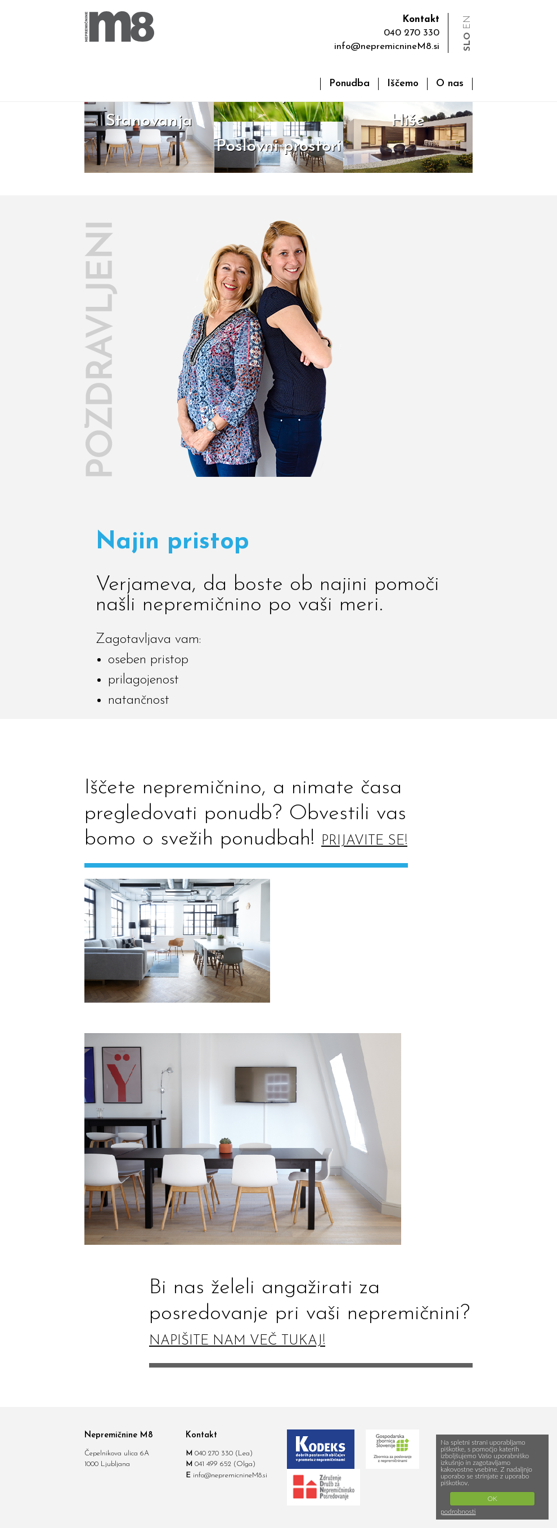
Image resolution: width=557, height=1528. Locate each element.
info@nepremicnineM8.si (386, 46)
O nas (450, 83)
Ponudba (349, 83)
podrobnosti (458, 1511)
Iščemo (403, 83)
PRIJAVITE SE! (364, 841)
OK (492, 1498)
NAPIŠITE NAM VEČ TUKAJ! (237, 1341)
